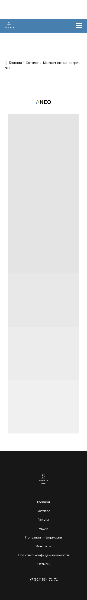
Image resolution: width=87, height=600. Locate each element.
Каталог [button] (43, 511)
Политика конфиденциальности (43, 555)
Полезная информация (43, 537)
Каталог (32, 63)
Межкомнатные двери (60, 63)
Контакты (43, 546)
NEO (8, 68)
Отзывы (43, 564)
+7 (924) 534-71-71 (43, 579)
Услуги (43, 520)
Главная (13, 63)
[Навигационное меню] (79, 25)
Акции (43, 528)
